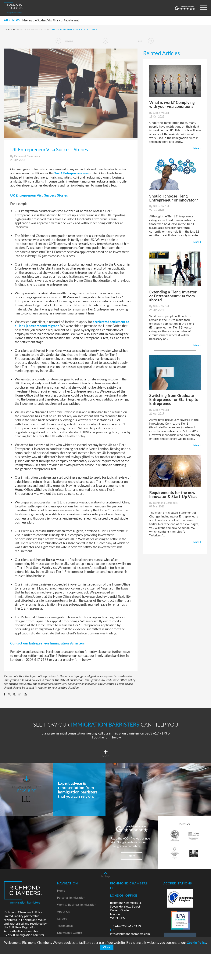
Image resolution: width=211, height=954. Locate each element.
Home (20, 29)
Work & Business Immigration (76, 905)
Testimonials (65, 926)
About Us (63, 912)
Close (106, 947)
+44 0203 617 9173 (125, 926)
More (132, 856)
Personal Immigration (71, 898)
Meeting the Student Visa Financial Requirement (50, 20)
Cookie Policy (196, 943)
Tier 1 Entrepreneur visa (71, 173)
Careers (62, 919)
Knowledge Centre (38, 29)
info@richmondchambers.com (130, 932)
